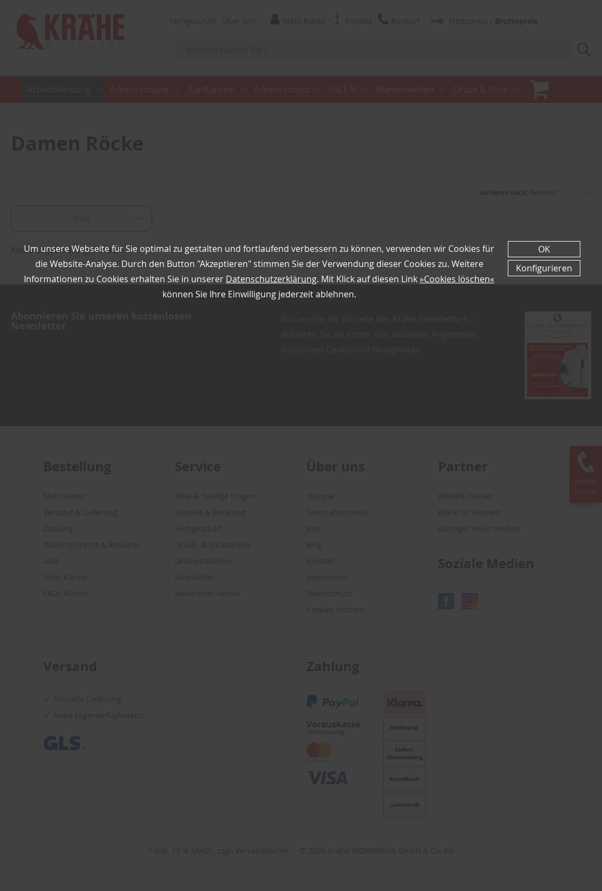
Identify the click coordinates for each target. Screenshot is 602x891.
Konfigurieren (544, 268)
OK (544, 249)
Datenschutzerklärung (271, 279)
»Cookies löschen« (457, 279)
